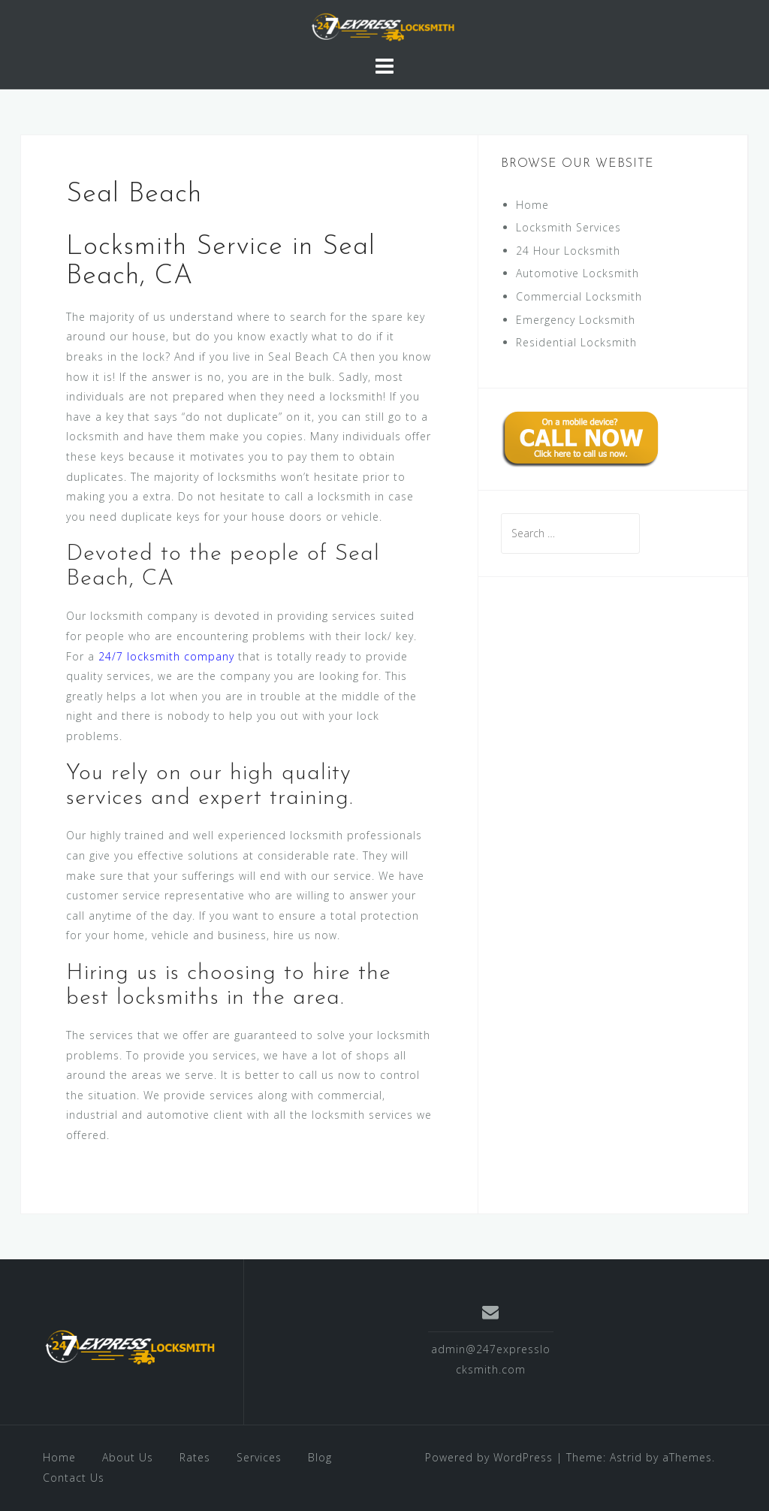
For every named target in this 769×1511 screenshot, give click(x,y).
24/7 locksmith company (166, 656)
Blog (320, 1457)
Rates (194, 1457)
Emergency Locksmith (575, 320)
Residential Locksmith (576, 342)
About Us (127, 1457)
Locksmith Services (568, 227)
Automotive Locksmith (577, 273)
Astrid (626, 1457)
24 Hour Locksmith (568, 250)
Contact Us (73, 1477)
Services (259, 1457)
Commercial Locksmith (579, 296)
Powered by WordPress (489, 1457)
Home (532, 205)
